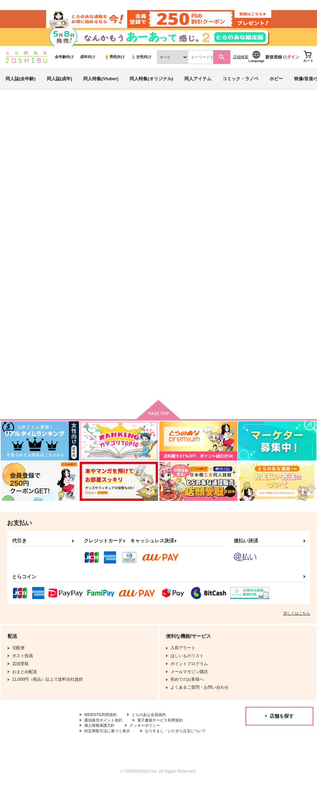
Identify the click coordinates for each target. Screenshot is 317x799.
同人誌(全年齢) (21, 84)
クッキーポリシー (149, 734)
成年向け (87, 63)
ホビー (276, 84)
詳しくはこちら (296, 621)
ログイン (291, 62)
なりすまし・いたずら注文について (117, 746)
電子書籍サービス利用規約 (166, 728)
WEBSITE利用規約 (102, 722)
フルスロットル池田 (62, 147)
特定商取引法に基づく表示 (109, 740)
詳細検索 (240, 63)
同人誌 (45, 114)
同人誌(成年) (59, 84)
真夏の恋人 (241, 147)
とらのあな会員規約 (153, 722)
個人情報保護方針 (100, 734)
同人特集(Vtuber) (100, 84)
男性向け (114, 62)
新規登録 (273, 62)
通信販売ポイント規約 (105, 728)
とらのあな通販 (18, 114)
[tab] (129, 225)
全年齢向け (64, 63)
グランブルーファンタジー (47, 154)
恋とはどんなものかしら (280, 327)
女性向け (141, 62)
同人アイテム (197, 84)
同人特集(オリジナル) (151, 84)
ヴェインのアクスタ (285, 147)
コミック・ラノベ (240, 84)
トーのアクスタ (210, 327)
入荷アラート (208, 133)
